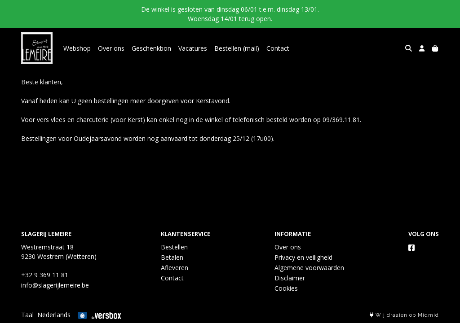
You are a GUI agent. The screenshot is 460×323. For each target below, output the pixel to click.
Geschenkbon (151, 48)
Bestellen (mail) (236, 48)
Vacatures (192, 48)
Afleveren (174, 267)
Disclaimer (289, 278)
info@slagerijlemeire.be (55, 285)
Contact (277, 48)
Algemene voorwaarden (309, 267)
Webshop (77, 48)
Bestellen (174, 247)
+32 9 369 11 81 (44, 275)
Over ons (111, 48)
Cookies (286, 288)
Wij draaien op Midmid (404, 315)
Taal (27, 314)
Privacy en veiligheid (303, 257)
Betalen (172, 257)
